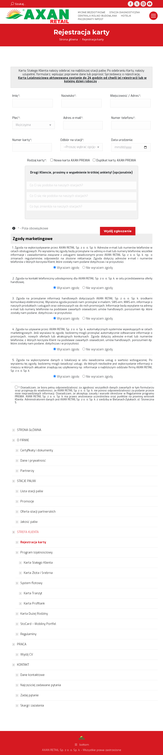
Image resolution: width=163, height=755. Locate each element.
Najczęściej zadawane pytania (40, 685)
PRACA (19, 644)
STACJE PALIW (24, 481)
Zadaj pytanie (29, 695)
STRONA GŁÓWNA (29, 430)
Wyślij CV (26, 655)
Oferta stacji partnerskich (38, 512)
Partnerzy (27, 471)
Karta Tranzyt (33, 593)
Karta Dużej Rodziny (34, 614)
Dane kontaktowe (32, 675)
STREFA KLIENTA (26, 532)
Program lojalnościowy (34, 552)
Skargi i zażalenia (32, 706)
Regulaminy (28, 634)
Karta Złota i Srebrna (38, 573)
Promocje (27, 501)
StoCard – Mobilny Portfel (38, 624)
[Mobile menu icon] (153, 15)
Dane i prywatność (33, 461)
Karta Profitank (34, 603)
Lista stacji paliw (31, 491)
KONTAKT (21, 665)
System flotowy (29, 583)
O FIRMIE (21, 440)
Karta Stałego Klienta (38, 563)
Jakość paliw (29, 522)
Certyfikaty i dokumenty (36, 450)
